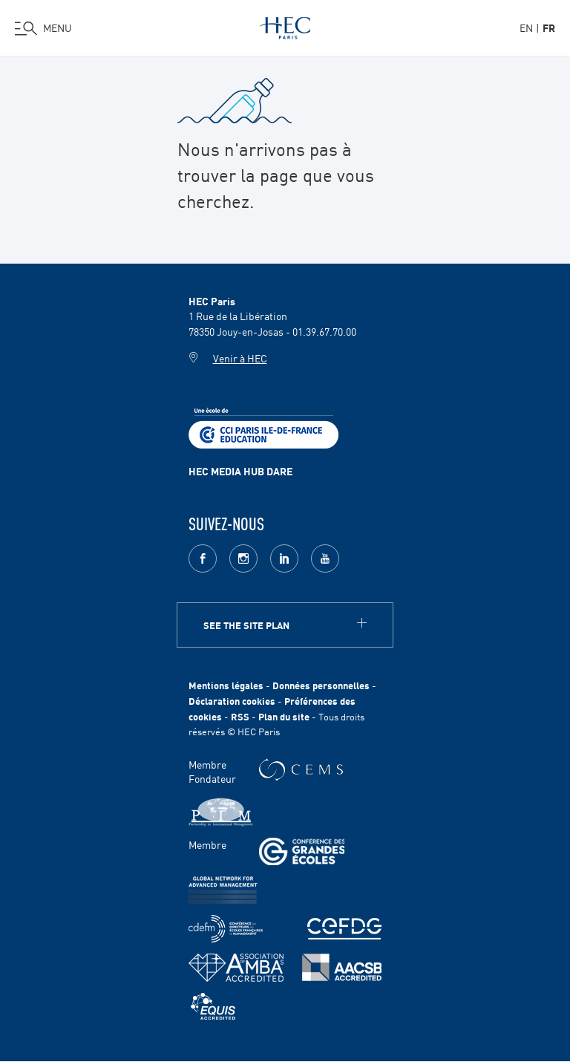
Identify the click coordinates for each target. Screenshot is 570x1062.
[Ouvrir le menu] (43, 28)
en (526, 27)
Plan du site (283, 716)
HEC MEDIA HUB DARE (240, 470)
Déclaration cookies (232, 701)
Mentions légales (226, 685)
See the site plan (246, 625)
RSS (240, 716)
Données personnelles (321, 685)
